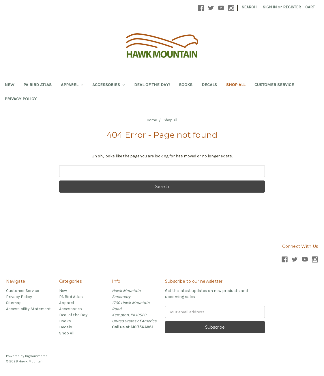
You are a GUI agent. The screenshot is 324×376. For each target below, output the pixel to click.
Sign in (270, 7)
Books (185, 84)
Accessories (108, 84)
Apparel (72, 84)
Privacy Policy (21, 98)
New (9, 84)
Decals (209, 84)
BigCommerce (36, 356)
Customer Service (274, 84)
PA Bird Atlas (37, 84)
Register (292, 7)
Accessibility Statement (28, 308)
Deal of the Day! (152, 84)
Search (249, 7)
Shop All (235, 84)
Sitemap (14, 302)
